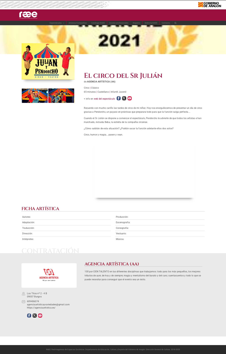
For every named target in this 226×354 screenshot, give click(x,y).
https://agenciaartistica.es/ (41, 307)
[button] (175, 23)
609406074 (33, 301)
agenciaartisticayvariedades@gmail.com (48, 304)
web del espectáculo (104, 98)
